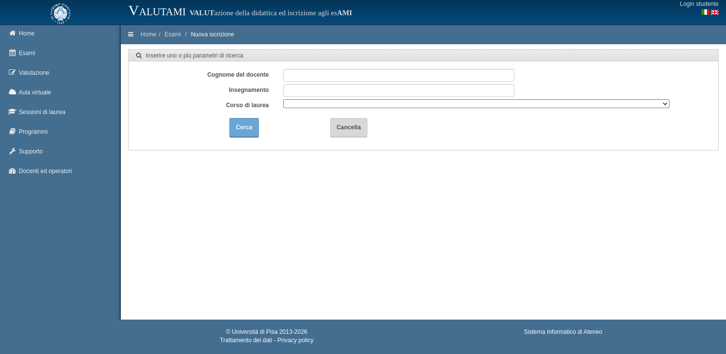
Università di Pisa (255, 331)
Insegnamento (249, 90)
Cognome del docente (238, 74)
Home (148, 34)
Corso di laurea (247, 105)
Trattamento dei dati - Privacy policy (266, 340)
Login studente (699, 3)
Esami (173, 34)
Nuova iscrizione (212, 34)
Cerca (244, 127)
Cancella (348, 127)
